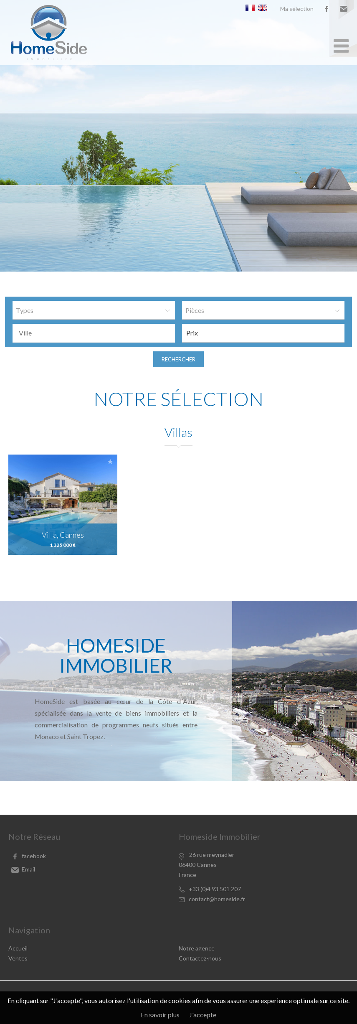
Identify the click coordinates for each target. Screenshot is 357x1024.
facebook (326, 8)
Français (250, 8)
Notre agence (197, 948)
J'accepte (202, 1015)
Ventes (18, 958)
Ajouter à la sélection (110, 461)
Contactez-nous (200, 958)
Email (343, 8)
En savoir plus (160, 1015)
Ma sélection (297, 8)
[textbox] (96, 333)
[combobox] (94, 333)
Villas (178, 432)
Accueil (18, 948)
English (262, 8)
